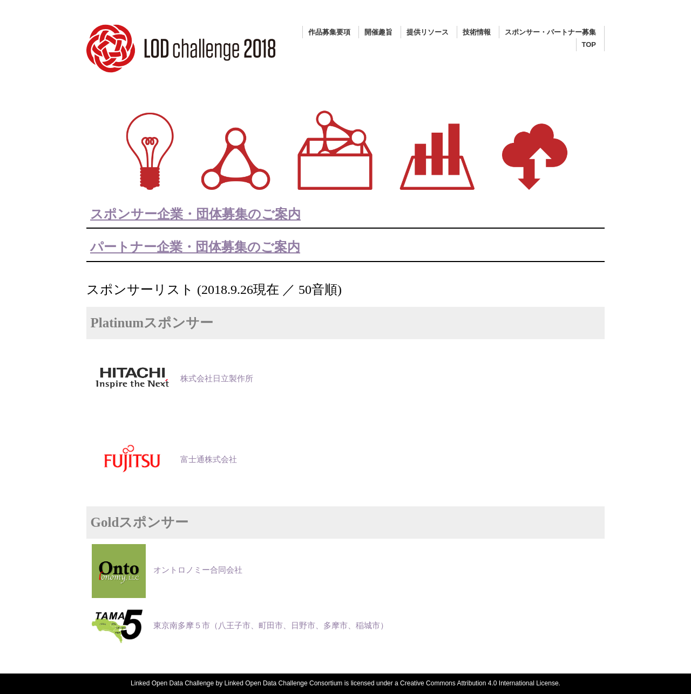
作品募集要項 (329, 32)
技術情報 (477, 32)
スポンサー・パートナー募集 (550, 32)
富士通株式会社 (164, 459)
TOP (589, 44)
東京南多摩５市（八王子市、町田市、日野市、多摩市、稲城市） (240, 625)
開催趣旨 (378, 32)
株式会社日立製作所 (172, 378)
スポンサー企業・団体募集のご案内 (195, 214)
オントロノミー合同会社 (167, 570)
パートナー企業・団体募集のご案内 (195, 247)
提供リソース (428, 32)
